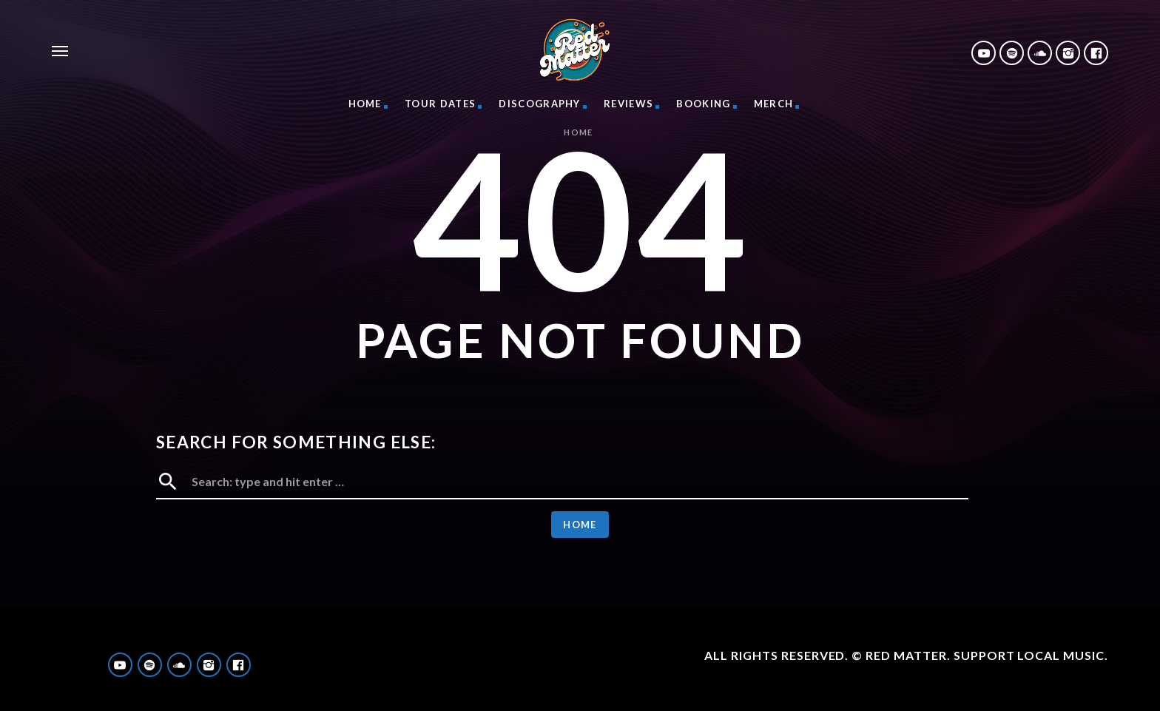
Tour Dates (440, 103)
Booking (703, 103)
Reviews (628, 103)
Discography (539, 103)
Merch (774, 103)
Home (365, 103)
